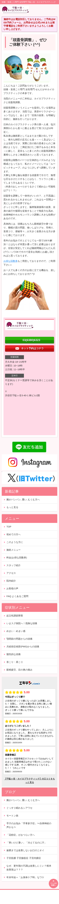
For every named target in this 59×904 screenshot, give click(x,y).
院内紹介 (11, 580)
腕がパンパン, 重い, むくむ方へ (23, 499)
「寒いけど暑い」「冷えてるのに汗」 (26, 842)
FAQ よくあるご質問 (17, 596)
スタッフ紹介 (13, 565)
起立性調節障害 (14, 615)
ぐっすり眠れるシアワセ (19, 808)
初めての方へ (13, 534)
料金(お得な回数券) (16, 557)
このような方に (14, 542)
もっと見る (12, 507)
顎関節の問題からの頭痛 (19, 638)
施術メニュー (13, 549)
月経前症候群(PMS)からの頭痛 (22, 646)
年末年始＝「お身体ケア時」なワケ (25, 877)
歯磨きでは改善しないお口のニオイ (25, 850)
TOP (8, 526)
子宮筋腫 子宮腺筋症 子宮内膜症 (23, 858)
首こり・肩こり (14, 662)
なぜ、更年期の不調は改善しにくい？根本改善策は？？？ (28, 867)
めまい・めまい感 (15, 631)
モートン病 (12, 815)
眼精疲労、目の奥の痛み (19, 669)
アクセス (11, 573)
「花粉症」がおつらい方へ (20, 834)
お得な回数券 (10, 261)
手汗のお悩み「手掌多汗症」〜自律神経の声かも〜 (28, 825)
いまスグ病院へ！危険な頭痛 (21, 623)
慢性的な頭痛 (13, 654)
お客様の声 (12, 588)
